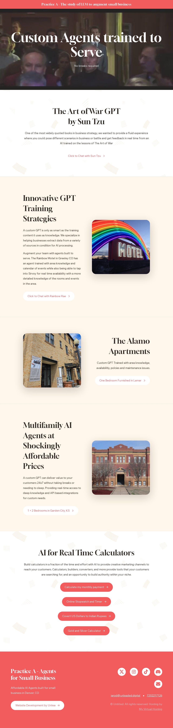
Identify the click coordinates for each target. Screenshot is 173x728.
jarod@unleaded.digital (125, 695)
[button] (87, 156)
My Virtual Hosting (150, 709)
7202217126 (154, 695)
